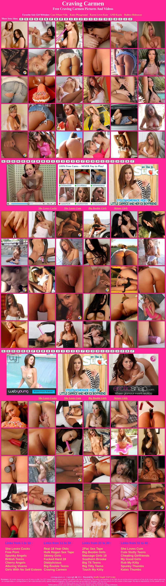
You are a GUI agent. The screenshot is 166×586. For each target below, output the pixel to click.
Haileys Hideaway (133, 15)
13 (81, 19)
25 (122, 161)
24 (117, 161)
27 (132, 161)
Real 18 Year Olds (56, 548)
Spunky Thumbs (132, 566)
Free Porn (12, 552)
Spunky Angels (16, 555)
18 (105, 19)
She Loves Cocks (47, 208)
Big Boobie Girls (97, 208)
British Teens (14, 559)
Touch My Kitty (93, 569)
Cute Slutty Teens (133, 552)
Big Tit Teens (91, 562)
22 (125, 19)
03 (31, 19)
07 (51, 19)
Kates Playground (79, 15)
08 (56, 19)
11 (71, 19)
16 (96, 19)
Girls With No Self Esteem (23, 569)
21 (120, 19)
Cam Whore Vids (59, 15)
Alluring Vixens (16, 566)
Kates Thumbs (131, 569)
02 (26, 19)
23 (130, 19)
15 (91, 19)
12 (76, 19)
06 (46, 19)
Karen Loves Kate (99, 15)
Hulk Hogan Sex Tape (59, 552)
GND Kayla (116, 15)
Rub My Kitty (130, 562)
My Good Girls (131, 559)
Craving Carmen (55, 569)
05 (41, 19)
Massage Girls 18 (94, 555)
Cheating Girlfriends (135, 555)
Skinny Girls (121, 208)
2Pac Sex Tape (92, 548)
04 (36, 19)
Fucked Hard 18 (55, 559)
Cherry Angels (15, 562)
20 (115, 19)
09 (61, 19)
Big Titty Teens (92, 566)
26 (127, 161)
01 (21, 19)
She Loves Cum (72, 208)
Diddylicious (53, 562)
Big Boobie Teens (56, 566)
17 (101, 19)
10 (66, 19)
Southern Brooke (94, 559)
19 (110, 19)
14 (86, 19)
